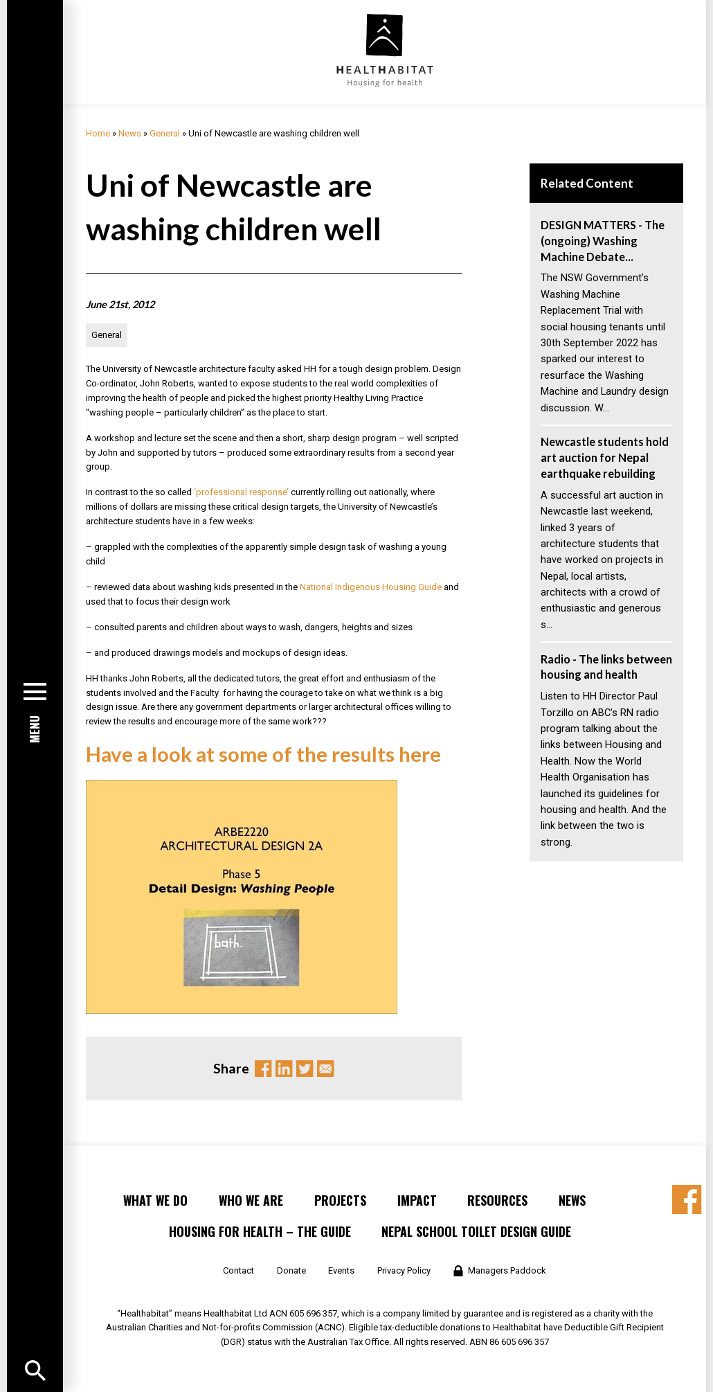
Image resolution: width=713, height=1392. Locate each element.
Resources (497, 1200)
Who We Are (251, 1200)
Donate (291, 1270)
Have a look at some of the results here (265, 754)
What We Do (155, 1200)
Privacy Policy (404, 1270)
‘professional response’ (242, 492)
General (165, 133)
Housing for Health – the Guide (260, 1231)
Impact (417, 1200)
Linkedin (284, 1068)
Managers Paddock (507, 1270)
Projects (340, 1200)
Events (341, 1270)
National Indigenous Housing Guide (371, 587)
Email (325, 1068)
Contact (238, 1270)
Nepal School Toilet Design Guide (476, 1231)
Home (98, 133)
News (129, 133)
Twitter (304, 1068)
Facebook (263, 1068)
